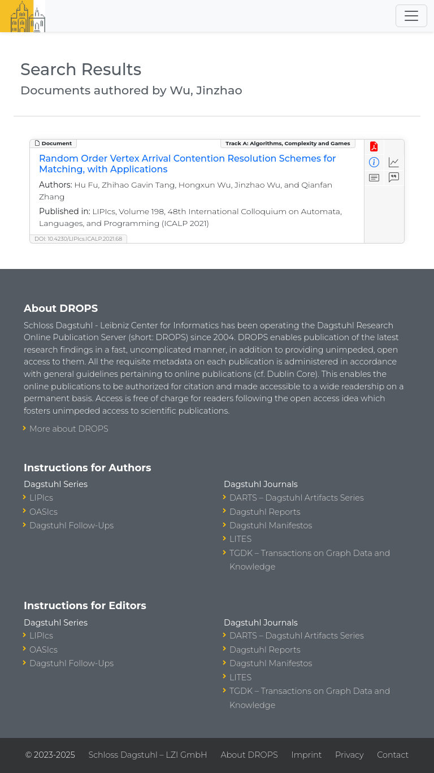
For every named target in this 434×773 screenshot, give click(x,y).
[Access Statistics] (394, 162)
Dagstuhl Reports (265, 512)
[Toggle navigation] (411, 16)
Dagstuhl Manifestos (270, 525)
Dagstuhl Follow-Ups (71, 525)
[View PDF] (374, 147)
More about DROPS (68, 429)
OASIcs (43, 512)
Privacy (349, 755)
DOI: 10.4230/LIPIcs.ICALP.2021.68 (78, 239)
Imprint (306, 755)
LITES (240, 539)
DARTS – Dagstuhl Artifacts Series (296, 498)
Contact (393, 755)
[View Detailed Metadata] (374, 162)
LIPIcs (41, 498)
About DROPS (248, 755)
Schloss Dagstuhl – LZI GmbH (147, 755)
